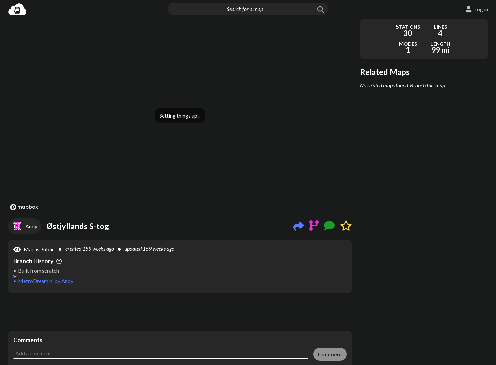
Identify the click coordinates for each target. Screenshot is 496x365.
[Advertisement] (180, 312)
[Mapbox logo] (24, 207)
